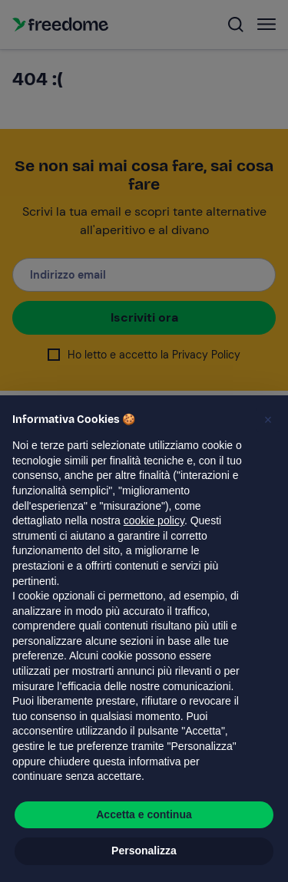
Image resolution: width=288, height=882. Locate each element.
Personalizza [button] (144, 850)
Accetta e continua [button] (143, 814)
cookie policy (154, 520)
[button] (268, 420)
